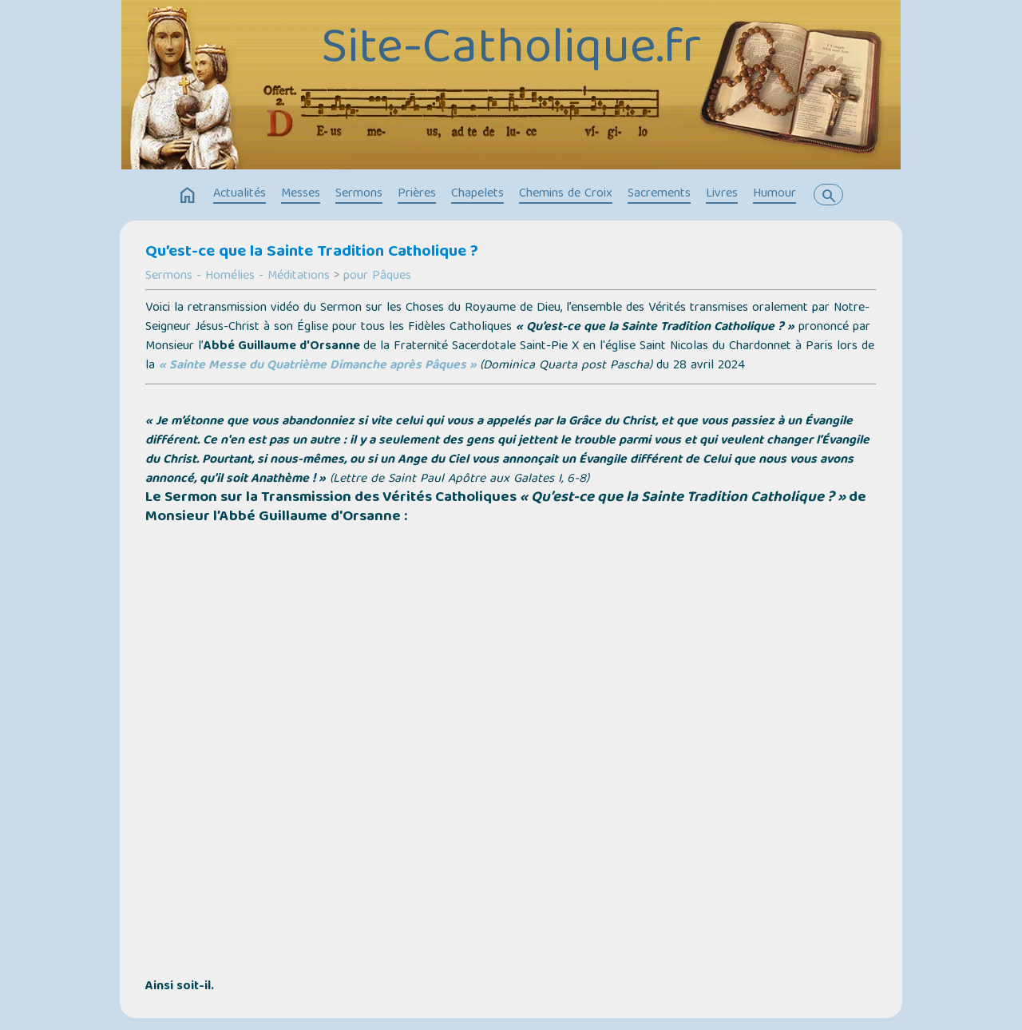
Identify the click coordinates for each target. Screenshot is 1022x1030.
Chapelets (477, 194)
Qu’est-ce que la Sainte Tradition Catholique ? (311, 252)
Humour (774, 194)
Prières (417, 194)
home (187, 195)
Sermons (358, 194)
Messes (300, 194)
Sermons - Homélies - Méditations (237, 276)
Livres (722, 194)
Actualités (239, 194)
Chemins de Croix (565, 194)
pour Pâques (377, 276)
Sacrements (659, 194)
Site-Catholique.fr (511, 50)
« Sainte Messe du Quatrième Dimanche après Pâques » (318, 366)
